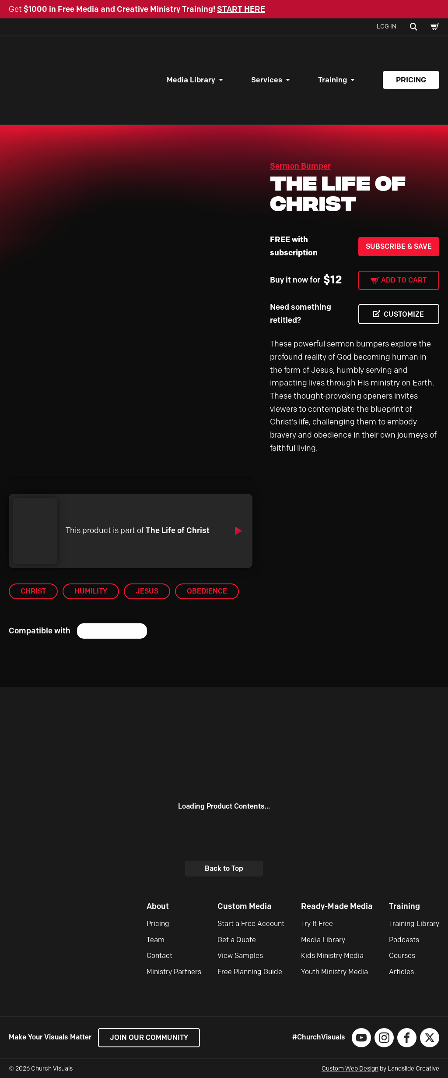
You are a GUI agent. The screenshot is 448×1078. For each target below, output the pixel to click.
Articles (401, 972)
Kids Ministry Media (332, 955)
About (158, 906)
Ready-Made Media (337, 906)
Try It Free (317, 923)
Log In (386, 26)
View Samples (240, 955)
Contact (159, 955)
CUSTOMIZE (404, 314)
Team (155, 940)
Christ (33, 591)
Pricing (411, 79)
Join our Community (149, 1037)
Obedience (207, 591)
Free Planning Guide (249, 972)
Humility (90, 591)
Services (266, 79)
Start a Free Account (250, 923)
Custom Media (244, 906)
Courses (402, 955)
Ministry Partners (174, 972)
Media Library (191, 79)
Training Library (414, 923)
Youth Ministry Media (334, 972)
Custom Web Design (350, 1068)
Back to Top (224, 868)
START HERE (241, 9)
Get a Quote (236, 940)
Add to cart (404, 280)
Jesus (147, 591)
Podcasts (404, 940)
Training (332, 79)
